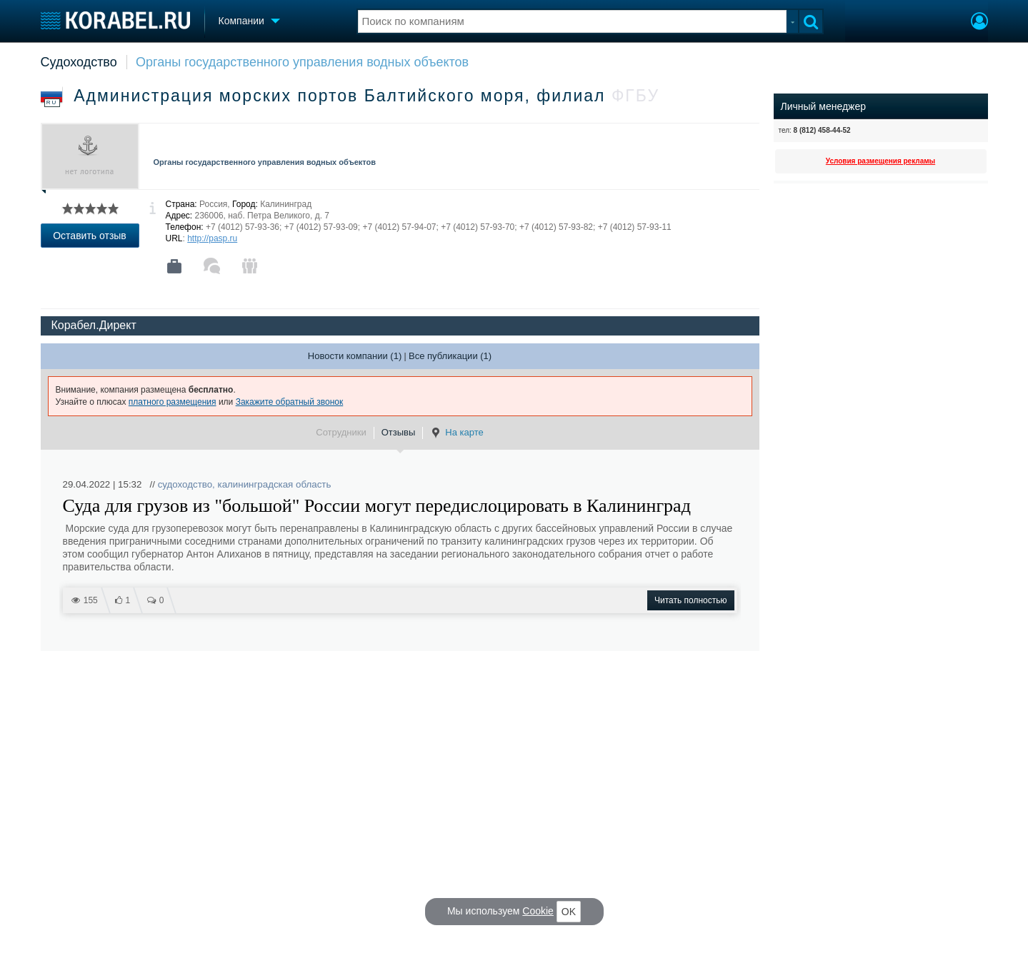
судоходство (185, 484)
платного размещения (172, 402)
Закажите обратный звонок (290, 402)
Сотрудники (341, 432)
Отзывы (398, 432)
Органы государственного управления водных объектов (302, 62)
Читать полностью (690, 600)
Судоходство (79, 62)
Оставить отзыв (89, 235)
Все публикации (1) (450, 356)
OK (569, 911)
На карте (456, 432)
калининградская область (274, 484)
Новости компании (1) (354, 356)
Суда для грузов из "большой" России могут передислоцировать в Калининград (377, 506)
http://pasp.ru (212, 238)
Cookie (538, 911)
